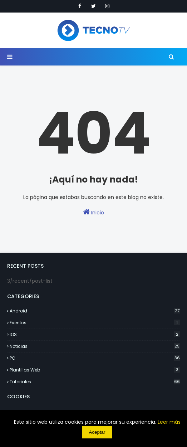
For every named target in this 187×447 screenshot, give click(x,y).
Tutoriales (95, 382)
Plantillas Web (95, 370)
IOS (95, 334)
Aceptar (97, 432)
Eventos (95, 323)
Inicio (93, 212)
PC (95, 358)
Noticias (95, 346)
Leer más (169, 422)
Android (95, 311)
